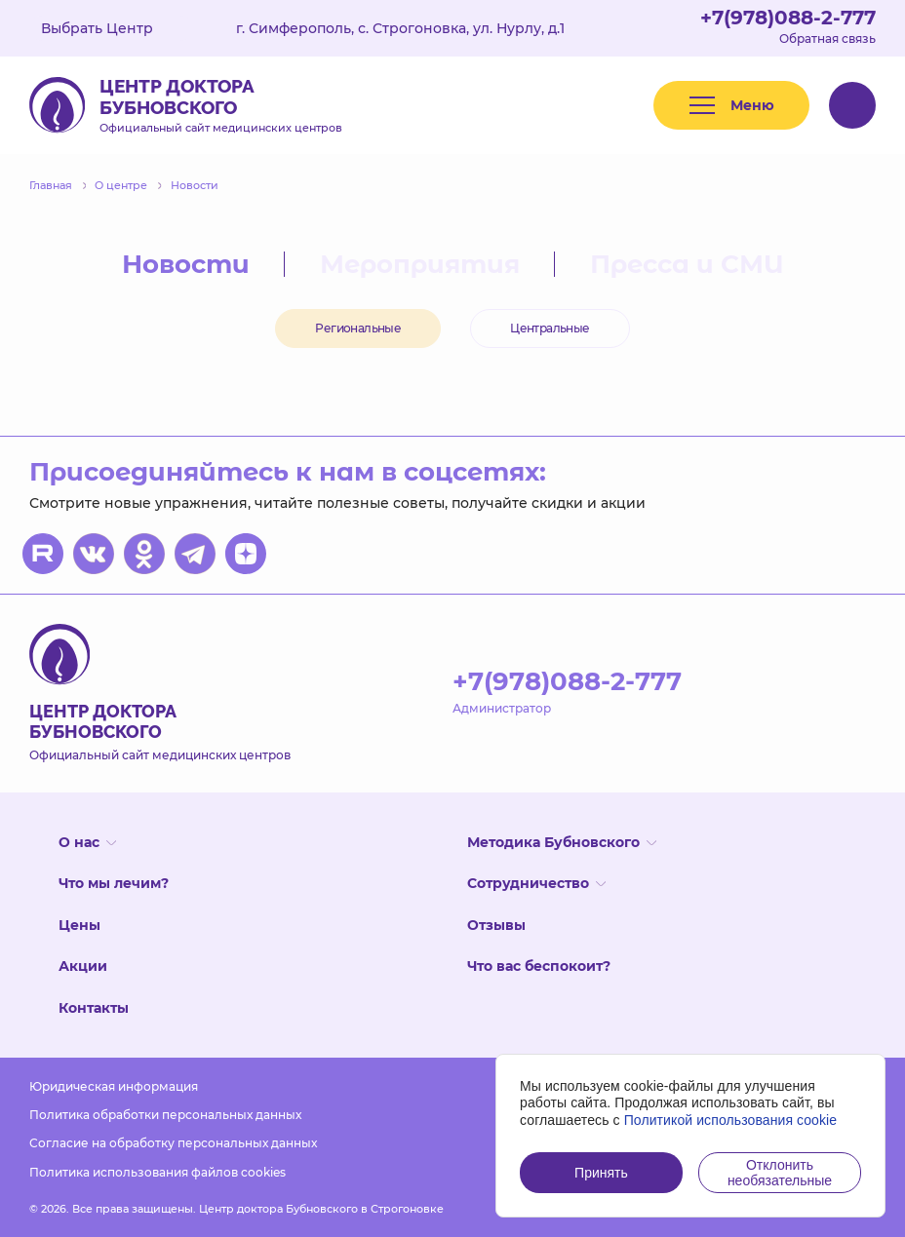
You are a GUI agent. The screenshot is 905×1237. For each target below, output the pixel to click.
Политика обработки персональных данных (165, 1114)
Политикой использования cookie (731, 1120)
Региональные (358, 328)
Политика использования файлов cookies (157, 1172)
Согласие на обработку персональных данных (173, 1143)
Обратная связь (827, 38)
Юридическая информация (113, 1086)
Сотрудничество (536, 883)
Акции (83, 966)
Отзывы (496, 925)
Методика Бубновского (561, 842)
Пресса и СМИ (687, 264)
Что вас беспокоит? (538, 966)
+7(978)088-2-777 (788, 17)
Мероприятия (420, 264)
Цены (79, 925)
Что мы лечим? (114, 883)
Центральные (549, 328)
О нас (87, 842)
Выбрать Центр (111, 28)
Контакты (94, 1008)
